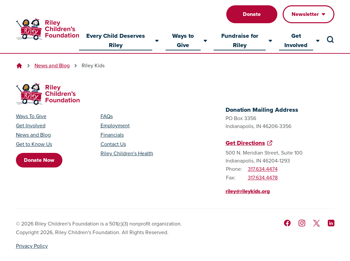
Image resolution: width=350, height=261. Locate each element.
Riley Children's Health (127, 153)
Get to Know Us (34, 144)
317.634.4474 (263, 169)
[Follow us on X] (316, 223)
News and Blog (52, 65)
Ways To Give (31, 116)
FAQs (107, 116)
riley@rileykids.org (248, 191)
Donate (252, 14)
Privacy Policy (32, 246)
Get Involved (30, 125)
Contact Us (113, 144)
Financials (112, 135)
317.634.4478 (263, 177)
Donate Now (39, 160)
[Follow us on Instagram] (302, 223)
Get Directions (245, 143)
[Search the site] (330, 39)
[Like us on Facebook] (287, 223)
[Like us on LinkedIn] (331, 223)
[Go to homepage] (47, 29)
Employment (115, 125)
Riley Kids (93, 65)
